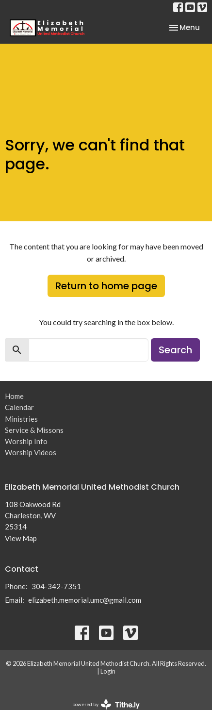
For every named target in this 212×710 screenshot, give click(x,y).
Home (14, 396)
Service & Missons (34, 430)
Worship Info (26, 441)
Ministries (21, 418)
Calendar (19, 407)
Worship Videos (30, 452)
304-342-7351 (56, 586)
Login (107, 671)
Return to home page (106, 286)
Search (175, 350)
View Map (21, 538)
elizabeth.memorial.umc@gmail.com (84, 599)
